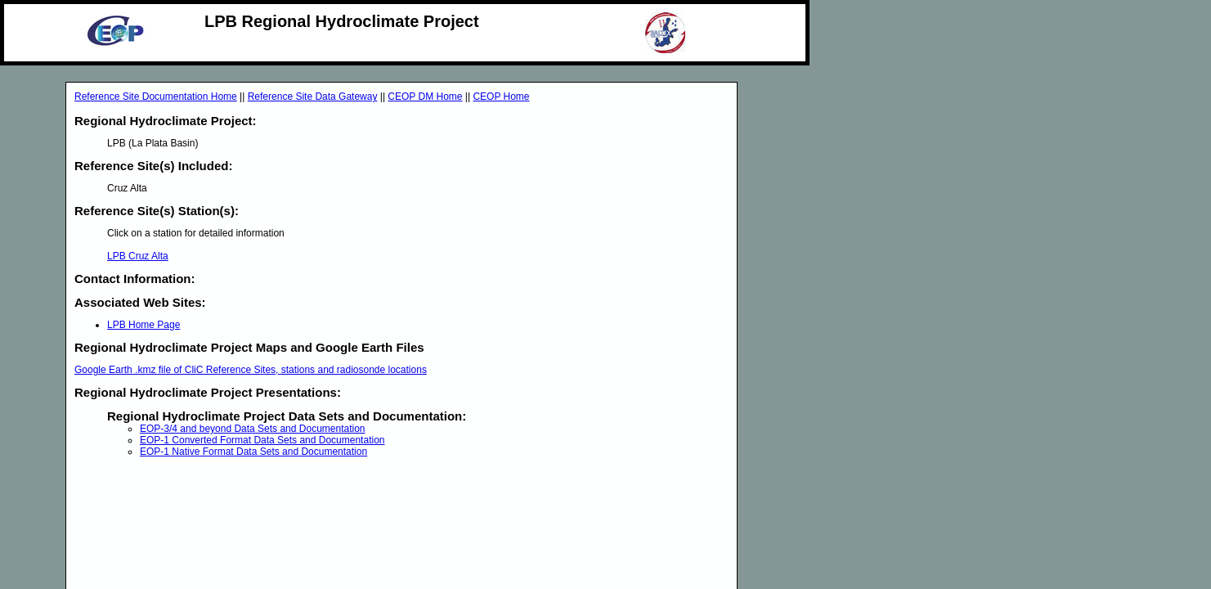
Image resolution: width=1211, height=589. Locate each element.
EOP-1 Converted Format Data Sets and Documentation (262, 440)
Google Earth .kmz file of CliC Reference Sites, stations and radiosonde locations (250, 369)
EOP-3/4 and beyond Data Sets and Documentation (253, 428)
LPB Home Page (143, 324)
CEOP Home (501, 96)
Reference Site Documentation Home (155, 96)
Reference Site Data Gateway (313, 96)
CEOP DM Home (425, 96)
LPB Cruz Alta (137, 256)
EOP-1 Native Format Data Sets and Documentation (253, 451)
